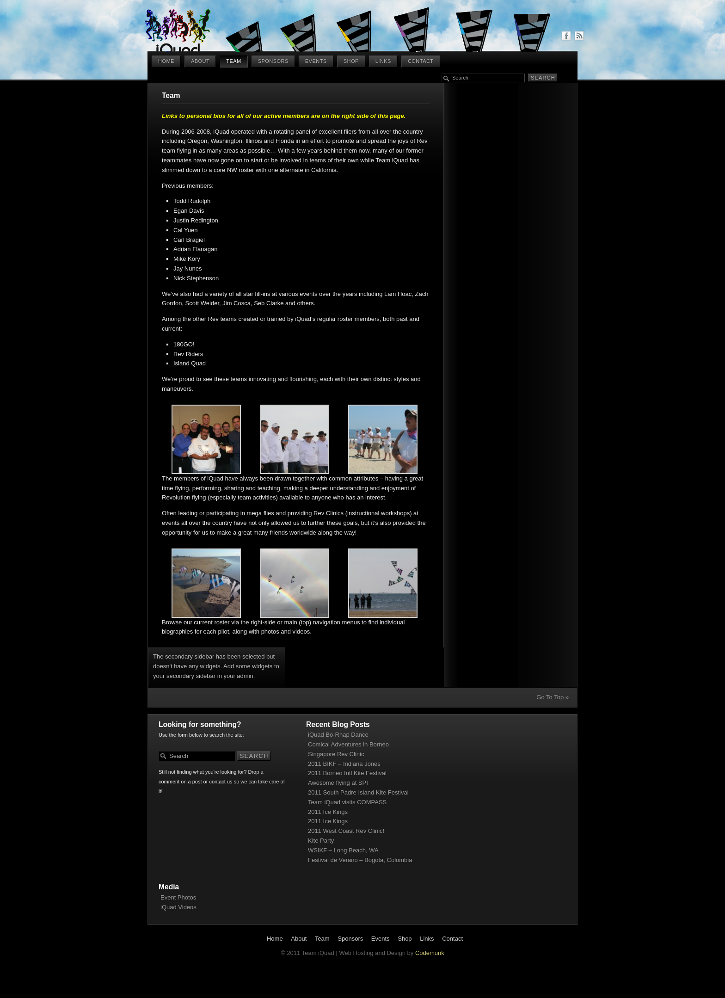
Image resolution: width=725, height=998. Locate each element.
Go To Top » (552, 697)
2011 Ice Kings (328, 811)
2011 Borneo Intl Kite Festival (347, 773)
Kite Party (321, 840)
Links (383, 61)
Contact (421, 61)
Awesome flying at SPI (338, 782)
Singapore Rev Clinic (336, 754)
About (200, 61)
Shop (351, 61)
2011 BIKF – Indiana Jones (344, 763)
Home (166, 61)
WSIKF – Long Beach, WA (343, 850)
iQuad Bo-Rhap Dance (338, 734)
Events (316, 61)
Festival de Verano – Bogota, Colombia (360, 859)
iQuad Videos (178, 907)
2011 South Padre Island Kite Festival (358, 792)
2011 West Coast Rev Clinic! (346, 830)
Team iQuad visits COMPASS (347, 802)
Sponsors (273, 61)
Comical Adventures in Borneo (348, 744)
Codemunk (429, 952)
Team (233, 61)
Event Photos (178, 897)
